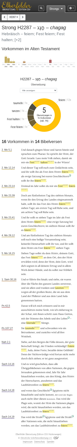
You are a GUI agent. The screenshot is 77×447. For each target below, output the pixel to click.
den (59, 257)
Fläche (34, 283)
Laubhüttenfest (30, 384)
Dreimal (25, 185)
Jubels (47, 318)
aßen (32, 287)
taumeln (32, 328)
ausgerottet (61, 358)
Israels (30, 158)
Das (23, 417)
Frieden (49, 346)
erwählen (26, 261)
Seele (46, 309)
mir (63, 305)
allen (48, 368)
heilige (40, 239)
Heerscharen (32, 380)
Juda (65, 296)
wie (52, 309)
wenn (29, 390)
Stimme (34, 318)
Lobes (64, 318)
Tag (36, 167)
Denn (24, 354)
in (59, 305)
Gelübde (68, 350)
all (39, 265)
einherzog (64, 309)
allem (68, 265)
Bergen (41, 341)
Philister (36, 296)
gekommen (39, 372)
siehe (56, 279)
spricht (54, 153)
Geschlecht (43, 390)
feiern (68, 171)
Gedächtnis (61, 167)
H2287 (13, 17)
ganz (51, 358)
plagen (70, 403)
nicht (65, 354)
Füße (52, 341)
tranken (45, 287)
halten (47, 162)
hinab (44, 279)
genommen (27, 300)
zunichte (46, 332)
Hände (39, 269)
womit (37, 403)
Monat (61, 225)
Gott (23, 158)
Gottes (68, 313)
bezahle (52, 350)
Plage (24, 403)
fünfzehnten (38, 195)
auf (30, 341)
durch (24, 358)
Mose (46, 149)
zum (34, 153)
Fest (35, 162)
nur (61, 269)
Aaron (58, 149)
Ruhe (60, 208)
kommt (50, 394)
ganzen (47, 283)
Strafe (39, 417)
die (54, 291)
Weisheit (26, 336)
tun (57, 243)
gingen (39, 149)
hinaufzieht (27, 394)
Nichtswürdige (40, 354)
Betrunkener (28, 332)
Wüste (65, 162)
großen (41, 291)
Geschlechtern (61, 176)
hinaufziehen (28, 376)
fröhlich (67, 269)
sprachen (26, 153)
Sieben (25, 253)
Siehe (24, 341)
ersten (43, 208)
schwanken (51, 328)
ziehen (56, 158)
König (58, 376)
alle (56, 364)
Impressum (27, 441)
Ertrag (40, 199)
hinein (65, 149)
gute (71, 341)
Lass (38, 158)
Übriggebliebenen (31, 368)
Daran (24, 305)
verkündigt (60, 346)
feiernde (33, 322)
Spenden (50, 441)
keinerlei (25, 243)
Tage (31, 208)
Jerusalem (26, 372)
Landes (53, 199)
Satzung (36, 176)
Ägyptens (57, 390)
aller (23, 421)
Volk (50, 158)
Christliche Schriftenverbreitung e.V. (36, 438)
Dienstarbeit (38, 243)
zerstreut (65, 283)
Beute (48, 291)
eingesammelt (65, 199)
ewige (28, 176)
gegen (70, 368)
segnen (30, 265)
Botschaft (26, 346)
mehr (72, 354)
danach (30, 149)
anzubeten (47, 380)
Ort (54, 257)
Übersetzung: (38, 84)
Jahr (36, 185)
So (48, 153)
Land (24, 296)
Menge (45, 322)
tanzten (62, 287)
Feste (43, 350)
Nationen (57, 368)
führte (32, 279)
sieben (24, 208)
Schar (28, 313)
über (23, 283)
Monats (68, 195)
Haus (61, 313)
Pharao (41, 153)
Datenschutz (39, 441)
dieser (29, 167)
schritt (48, 313)
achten (29, 212)
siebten (59, 195)
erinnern (48, 305)
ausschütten (28, 309)
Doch (24, 195)
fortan (58, 354)
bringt (36, 346)
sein (70, 167)
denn (41, 261)
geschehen (41, 364)
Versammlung (52, 239)
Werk (24, 269)
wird (53, 332)
